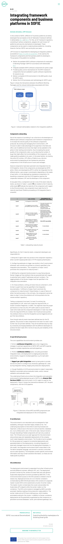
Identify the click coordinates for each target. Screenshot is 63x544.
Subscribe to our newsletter (31, 530)
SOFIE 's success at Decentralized (18, 515)
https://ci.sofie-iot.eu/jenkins (28, 54)
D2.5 (27, 40)
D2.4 (21, 40)
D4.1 (14, 65)
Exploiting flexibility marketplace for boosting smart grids (46, 516)
